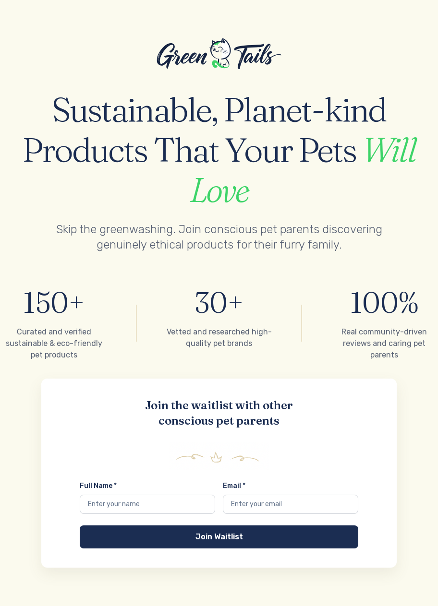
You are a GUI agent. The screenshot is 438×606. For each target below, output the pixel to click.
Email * (234, 486)
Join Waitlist (219, 536)
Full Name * (98, 486)
